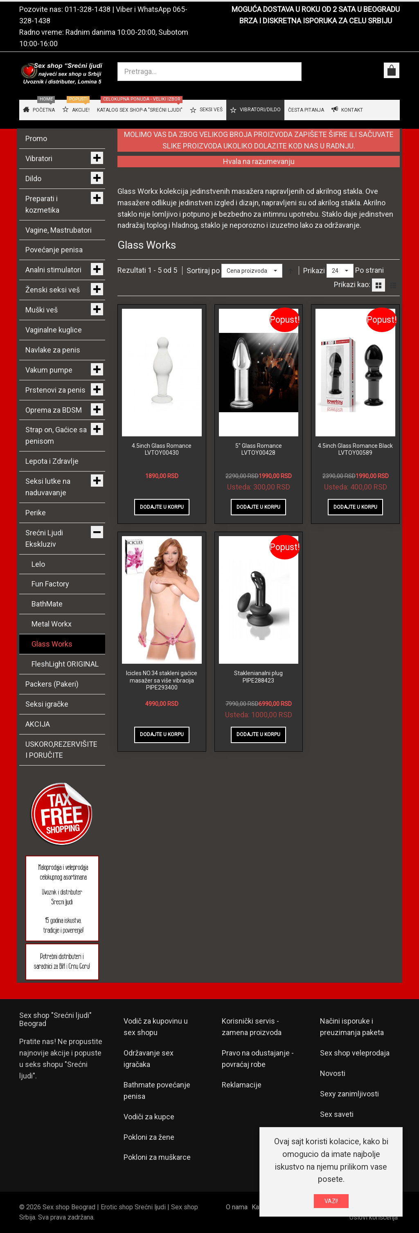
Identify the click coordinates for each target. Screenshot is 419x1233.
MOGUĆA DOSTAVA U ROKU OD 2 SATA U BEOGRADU (316, 9)
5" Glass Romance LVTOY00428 (258, 449)
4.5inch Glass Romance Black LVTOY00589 (355, 449)
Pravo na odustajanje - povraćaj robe (258, 1059)
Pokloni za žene (149, 1137)
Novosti (332, 1073)
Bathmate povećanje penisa (157, 1090)
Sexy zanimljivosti (349, 1093)
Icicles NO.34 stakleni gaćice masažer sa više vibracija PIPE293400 (161, 680)
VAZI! (331, 1201)
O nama (237, 1207)
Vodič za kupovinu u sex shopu (156, 1027)
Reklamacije (241, 1084)
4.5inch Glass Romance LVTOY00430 (161, 449)
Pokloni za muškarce (157, 1157)
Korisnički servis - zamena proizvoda (252, 1027)
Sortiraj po (203, 270)
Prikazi (314, 270)
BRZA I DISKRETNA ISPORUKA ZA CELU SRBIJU (315, 20)
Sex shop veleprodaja (355, 1053)
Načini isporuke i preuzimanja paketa (352, 1027)
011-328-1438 (87, 9)
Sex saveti (337, 1114)
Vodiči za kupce (149, 1116)
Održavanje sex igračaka (148, 1059)
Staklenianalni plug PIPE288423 (258, 677)
